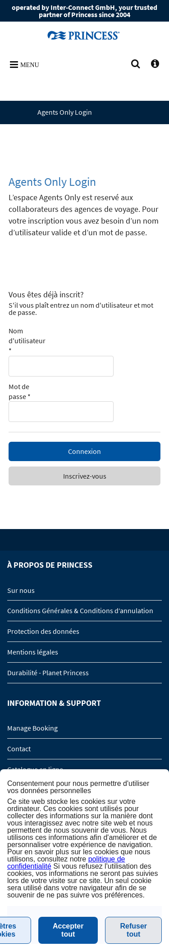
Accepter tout (68, 930)
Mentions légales (32, 651)
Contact (19, 748)
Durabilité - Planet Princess (48, 672)
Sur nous (21, 590)
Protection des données (43, 631)
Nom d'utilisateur (27, 340)
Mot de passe (20, 391)
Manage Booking (32, 727)
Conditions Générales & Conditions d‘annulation (80, 610)
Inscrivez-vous (84, 475)
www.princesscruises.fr (84, 35)
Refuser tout (133, 930)
